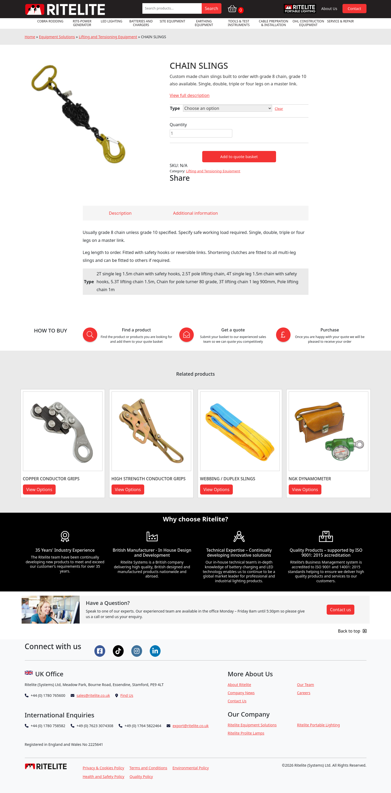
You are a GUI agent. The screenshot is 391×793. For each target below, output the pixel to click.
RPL (300, 8)
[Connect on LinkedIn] (156, 650)
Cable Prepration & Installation (273, 23)
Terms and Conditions (148, 767)
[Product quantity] (201, 133)
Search (211, 8)
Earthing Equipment (204, 23)
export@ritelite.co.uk (190, 725)
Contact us (340, 610)
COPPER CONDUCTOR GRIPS (51, 479)
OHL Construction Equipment (308, 23)
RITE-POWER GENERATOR (82, 23)
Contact (354, 8)
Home (30, 36)
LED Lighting (111, 21)
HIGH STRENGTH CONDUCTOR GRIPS (149, 479)
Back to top (352, 631)
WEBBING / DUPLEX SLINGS (227, 479)
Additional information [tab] (195, 213)
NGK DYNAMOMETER (310, 479)
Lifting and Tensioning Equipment (108, 36)
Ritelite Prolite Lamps (246, 733)
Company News (241, 692)
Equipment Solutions (57, 36)
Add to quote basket (239, 156)
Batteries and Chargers (141, 23)
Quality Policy (141, 776)
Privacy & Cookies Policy (103, 767)
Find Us (126, 695)
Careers (303, 692)
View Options (39, 489)
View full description (190, 95)
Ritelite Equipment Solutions (252, 724)
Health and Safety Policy (103, 776)
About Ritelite (239, 684)
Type (175, 108)
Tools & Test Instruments (239, 23)
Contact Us (237, 700)
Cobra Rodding (50, 21)
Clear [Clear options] (279, 108)
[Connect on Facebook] (100, 650)
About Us (329, 8)
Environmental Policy (190, 767)
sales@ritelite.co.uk (93, 695)
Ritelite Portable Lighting (318, 724)
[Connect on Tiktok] (119, 650)
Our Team (305, 684)
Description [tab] (120, 213)
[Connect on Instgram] (137, 650)
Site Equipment (172, 21)
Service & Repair (340, 21)
